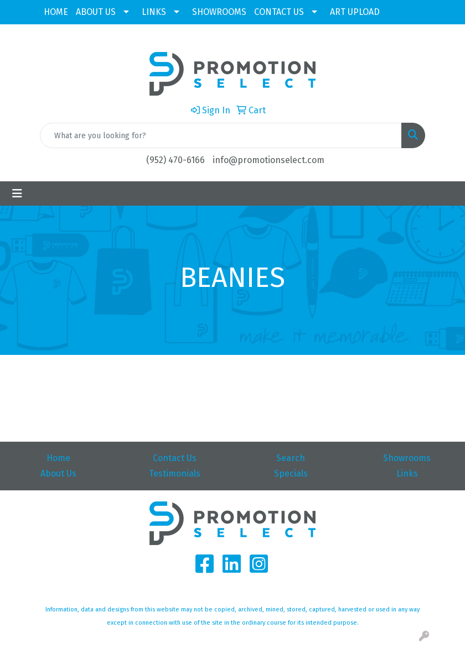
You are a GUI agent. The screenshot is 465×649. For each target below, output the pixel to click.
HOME (56, 12)
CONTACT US (279, 12)
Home (58, 458)
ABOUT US (96, 12)
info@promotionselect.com (268, 160)
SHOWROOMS (219, 12)
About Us (58, 473)
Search (290, 458)
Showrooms (407, 458)
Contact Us (175, 458)
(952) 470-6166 (175, 160)
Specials (291, 473)
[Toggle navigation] (17, 193)
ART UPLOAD (355, 12)
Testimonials (174, 473)
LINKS (154, 12)
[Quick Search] (221, 135)
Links (407, 473)
